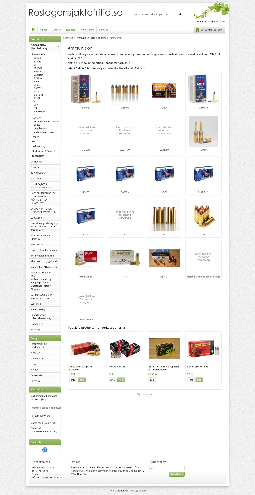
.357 (36, 104)
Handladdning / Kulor (46, 132)
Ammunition (46, 54)
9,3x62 (37, 98)
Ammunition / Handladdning (46, 46)
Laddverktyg (38, 146)
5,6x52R (38, 71)
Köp (82, 379)
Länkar (34, 364)
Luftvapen (46, 217)
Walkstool (36, 303)
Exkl (224, 21)
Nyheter (70, 29)
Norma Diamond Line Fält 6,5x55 (47, 123)
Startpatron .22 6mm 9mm (45, 151)
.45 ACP (37, 118)
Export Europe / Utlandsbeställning (41, 316)
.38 (35, 108)
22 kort (37, 61)
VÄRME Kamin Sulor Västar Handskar (46, 296)
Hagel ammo (40, 128)
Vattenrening (46, 309)
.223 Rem (38, 78)
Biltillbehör (46, 161)
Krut (34, 141)
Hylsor (35, 136)
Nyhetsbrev (87, 29)
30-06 (36, 91)
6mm (36, 81)
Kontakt (103, 29)
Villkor (43, 29)
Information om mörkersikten (39, 345)
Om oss (57, 29)
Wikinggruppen (138, 490)
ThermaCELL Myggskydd (46, 261)
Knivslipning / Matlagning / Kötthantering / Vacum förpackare (46, 226)
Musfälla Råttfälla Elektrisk (40, 237)
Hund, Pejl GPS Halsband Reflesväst (42, 186)
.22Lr (47, 65)
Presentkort (37, 244)
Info (73, 379)
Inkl (216, 21)
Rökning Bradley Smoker (46, 250)
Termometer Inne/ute (42, 255)
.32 (35, 101)
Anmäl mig (177, 474)
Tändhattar (46, 155)
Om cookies (37, 375)
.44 (35, 114)
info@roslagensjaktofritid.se (46, 407)
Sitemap (35, 329)
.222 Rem (38, 74)
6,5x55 (47, 84)
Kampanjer (37, 323)
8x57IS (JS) (39, 94)
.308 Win (38, 88)
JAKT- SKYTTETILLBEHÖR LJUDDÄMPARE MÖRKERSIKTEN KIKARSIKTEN (46, 198)
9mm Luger (39, 111)
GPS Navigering (39, 172)
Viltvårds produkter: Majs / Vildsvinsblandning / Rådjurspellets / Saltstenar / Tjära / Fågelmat (46, 281)
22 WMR (38, 68)
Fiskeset (35, 167)
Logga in (35, 380)
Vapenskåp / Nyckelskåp (46, 266)
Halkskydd (36, 178)
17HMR (37, 58)
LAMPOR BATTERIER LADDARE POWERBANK (46, 210)
